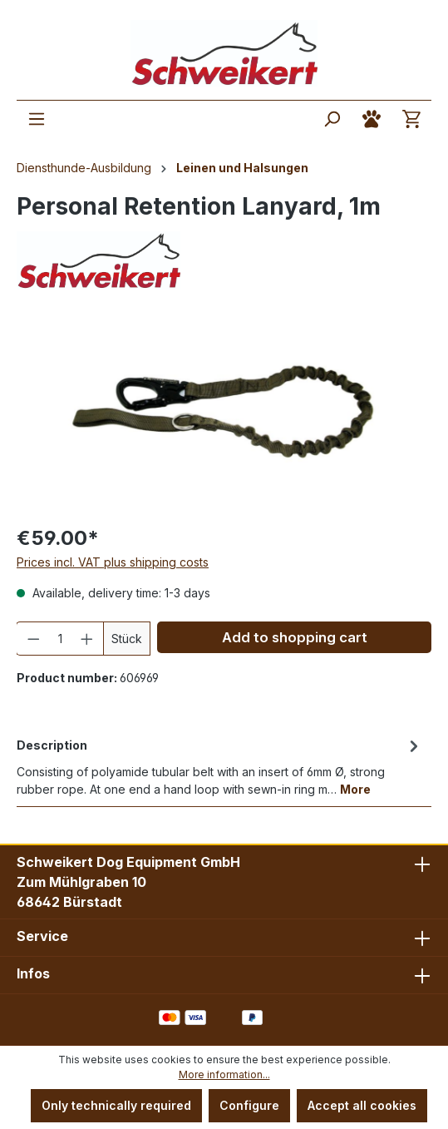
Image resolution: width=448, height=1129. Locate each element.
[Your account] (371, 119)
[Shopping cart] (411, 119)
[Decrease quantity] (33, 638)
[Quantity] (60, 638)
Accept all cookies (362, 1105)
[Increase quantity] (87, 638)
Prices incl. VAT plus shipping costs (113, 562)
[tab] (220, 766)
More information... (224, 1074)
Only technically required (116, 1105)
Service (42, 936)
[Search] (332, 119)
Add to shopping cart (294, 637)
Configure (249, 1105)
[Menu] (37, 119)
